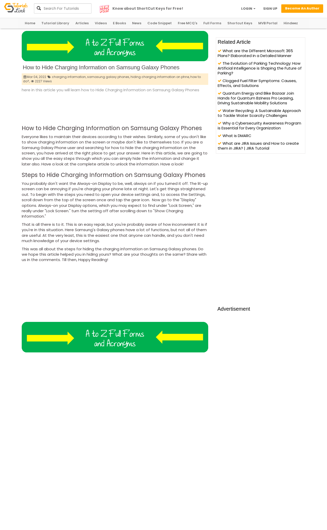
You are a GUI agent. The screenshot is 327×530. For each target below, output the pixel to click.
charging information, (69, 77)
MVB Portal (267, 23)
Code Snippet (159, 23)
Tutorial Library (55, 23)
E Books (119, 23)
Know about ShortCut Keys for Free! (147, 8)
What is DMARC (234, 135)
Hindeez (291, 23)
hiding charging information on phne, (160, 77)
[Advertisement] (115, 107)
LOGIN (248, 8)
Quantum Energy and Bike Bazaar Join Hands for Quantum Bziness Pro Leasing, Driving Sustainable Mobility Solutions (256, 98)
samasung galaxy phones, (108, 77)
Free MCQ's (187, 23)
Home (30, 23)
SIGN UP (270, 8)
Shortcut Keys (239, 23)
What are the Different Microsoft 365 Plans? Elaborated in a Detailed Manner (255, 53)
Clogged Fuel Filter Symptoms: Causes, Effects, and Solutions (257, 83)
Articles (82, 23)
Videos (101, 23)
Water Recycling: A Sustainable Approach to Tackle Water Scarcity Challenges (259, 113)
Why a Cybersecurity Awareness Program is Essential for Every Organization (259, 125)
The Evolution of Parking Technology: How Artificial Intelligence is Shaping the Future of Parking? (260, 68)
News (136, 23)
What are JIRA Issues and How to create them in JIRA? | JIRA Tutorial (258, 146)
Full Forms (212, 23)
